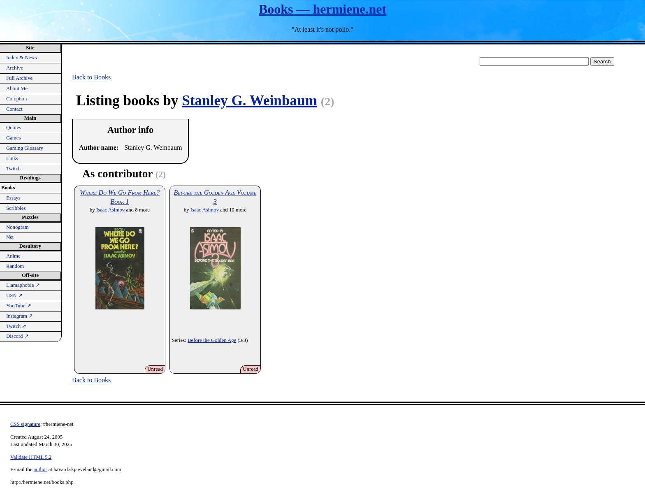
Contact (14, 109)
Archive (14, 68)
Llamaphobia (23, 285)
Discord (17, 336)
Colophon (16, 99)
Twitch (13, 169)
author (40, 469)
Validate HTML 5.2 (30, 457)
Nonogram (17, 227)
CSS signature (25, 424)
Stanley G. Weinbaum (249, 101)
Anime (13, 256)
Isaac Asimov (110, 210)
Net (10, 237)
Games (13, 138)
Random (15, 266)
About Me (17, 88)
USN (14, 295)
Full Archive (19, 78)
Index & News (21, 57)
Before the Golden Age (212, 340)
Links (12, 158)
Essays (13, 198)
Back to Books (91, 77)
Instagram (19, 316)
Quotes (13, 127)
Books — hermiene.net (322, 9)
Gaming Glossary (24, 148)
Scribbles (16, 208)
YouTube (18, 306)
